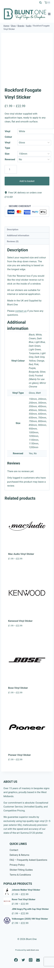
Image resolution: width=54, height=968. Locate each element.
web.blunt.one (32, 950)
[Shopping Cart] (47, 2)
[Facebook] (16, 960)
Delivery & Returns (19, 854)
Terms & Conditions (20, 874)
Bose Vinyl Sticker (18, 687)
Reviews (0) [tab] (12, 241)
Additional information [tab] (18, 235)
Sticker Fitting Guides (21, 869)
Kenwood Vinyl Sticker (20, 620)
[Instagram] (30, 960)
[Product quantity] (11, 169)
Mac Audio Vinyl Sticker (21, 553)
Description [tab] (12, 229)
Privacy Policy (17, 864)
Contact (14, 850)
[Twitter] (23, 960)
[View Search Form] (40, 2)
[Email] (38, 960)
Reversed (10, 159)
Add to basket (26, 181)
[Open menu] (49, 14)
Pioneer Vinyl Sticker (19, 754)
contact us (21, 310)
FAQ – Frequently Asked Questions (28, 859)
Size (7, 153)
